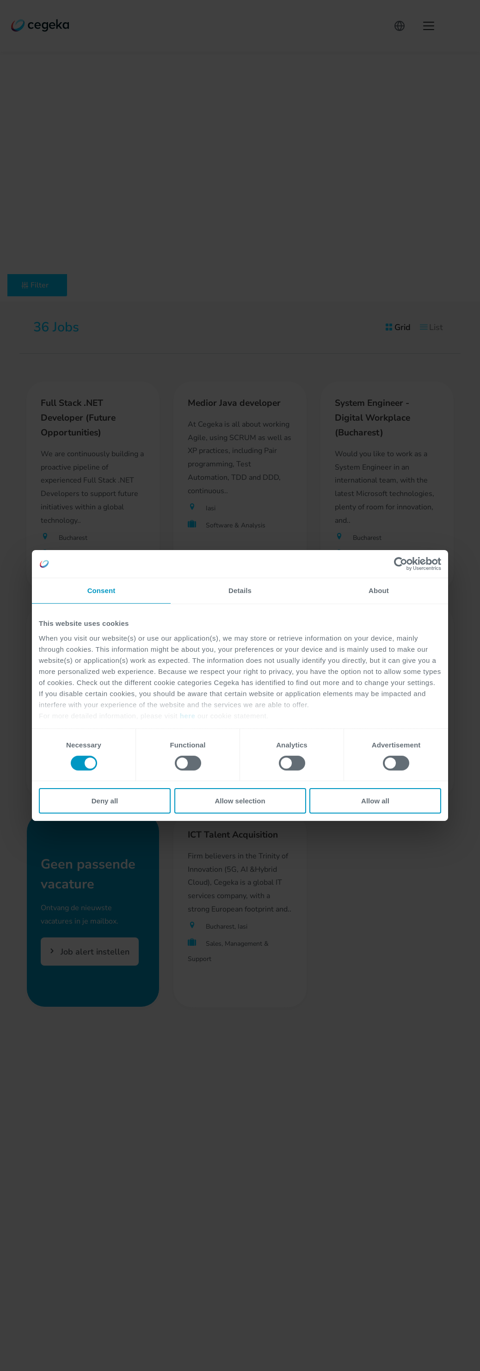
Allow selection (240, 801)
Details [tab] (240, 590)
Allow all (375, 801)
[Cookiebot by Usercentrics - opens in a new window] (400, 564)
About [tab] (379, 590)
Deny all (105, 801)
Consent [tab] (101, 590)
